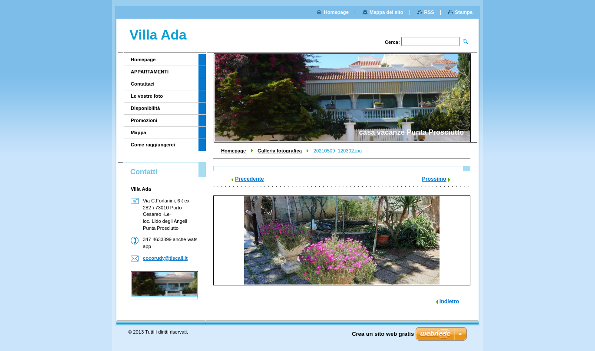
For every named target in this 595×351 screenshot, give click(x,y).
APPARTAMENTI (150, 71)
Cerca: (392, 42)
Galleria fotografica (280, 150)
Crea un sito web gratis (383, 334)
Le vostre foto (147, 96)
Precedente (249, 179)
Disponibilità (145, 108)
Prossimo (434, 179)
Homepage (233, 150)
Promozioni (144, 120)
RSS (429, 12)
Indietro (449, 301)
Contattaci (143, 83)
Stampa (464, 12)
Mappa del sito (386, 12)
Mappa (138, 132)
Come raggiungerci (153, 144)
